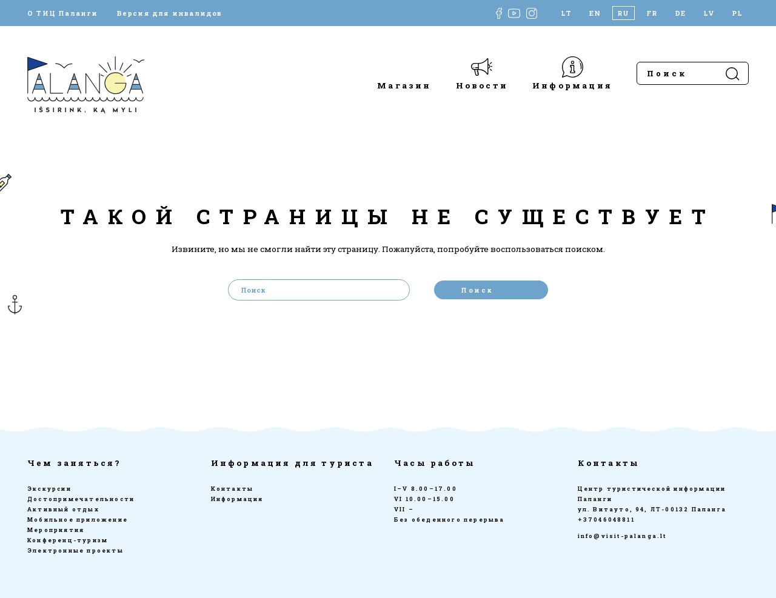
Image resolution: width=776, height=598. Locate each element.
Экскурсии (49, 489)
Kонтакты (232, 489)
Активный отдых (63, 509)
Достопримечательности (81, 499)
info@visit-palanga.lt (622, 536)
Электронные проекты (75, 550)
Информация (572, 85)
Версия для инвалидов (169, 13)
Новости (482, 85)
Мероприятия (55, 530)
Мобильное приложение (77, 519)
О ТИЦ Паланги (62, 13)
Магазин (404, 85)
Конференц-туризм (67, 540)
